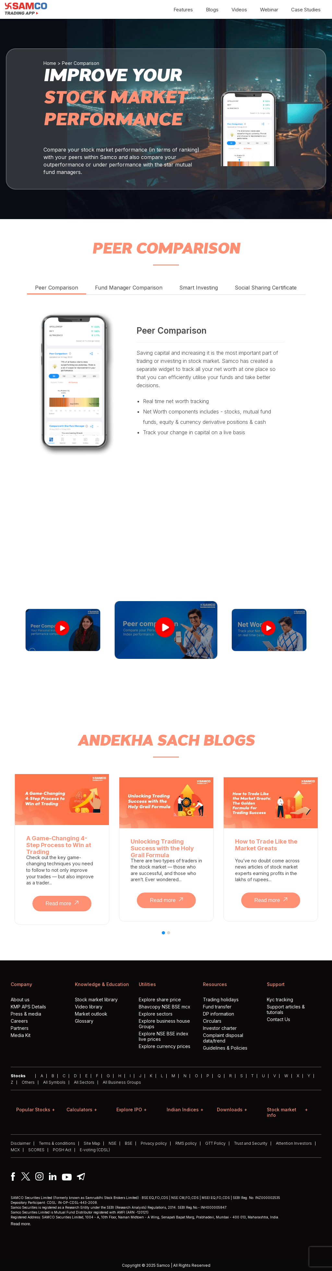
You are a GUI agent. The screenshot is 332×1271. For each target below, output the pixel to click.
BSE (128, 1143)
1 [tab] (164, 936)
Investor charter (220, 1028)
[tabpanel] (62, 849)
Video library (88, 1006)
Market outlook (91, 1014)
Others (28, 1082)
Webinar (269, 9)
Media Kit (20, 1035)
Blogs (212, 9)
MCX (15, 1150)
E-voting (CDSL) (95, 1150)
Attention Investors (294, 1143)
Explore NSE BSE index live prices (163, 1036)
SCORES (36, 1150)
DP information (218, 1014)
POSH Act (62, 1150)
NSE (112, 1143)
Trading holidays (221, 999)
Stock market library (96, 999)
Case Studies (306, 9)
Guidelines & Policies (225, 1048)
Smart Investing (198, 287)
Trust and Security (250, 1143)
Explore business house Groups (164, 1023)
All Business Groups (122, 1082)
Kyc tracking (280, 999)
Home (49, 63)
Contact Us (278, 1019)
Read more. (21, 1224)
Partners (20, 1028)
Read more (61, 903)
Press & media (26, 1014)
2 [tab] (169, 936)
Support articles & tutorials (286, 1009)
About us (20, 999)
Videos (239, 9)
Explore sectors (155, 1014)
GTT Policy (215, 1143)
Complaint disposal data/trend (223, 1037)
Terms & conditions (57, 1143)
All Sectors (84, 1082)
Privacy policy (154, 1143)
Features (183, 9)
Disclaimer (20, 1143)
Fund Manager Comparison (128, 287)
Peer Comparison (56, 287)
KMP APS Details (28, 1006)
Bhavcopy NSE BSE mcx (164, 1006)
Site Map (92, 1143)
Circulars (212, 1021)
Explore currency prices (164, 1046)
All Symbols (54, 1082)
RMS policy (186, 1143)
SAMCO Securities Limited (31, 1198)
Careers (19, 1021)
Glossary (84, 1021)
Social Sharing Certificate (266, 287)
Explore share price (160, 999)
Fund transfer (217, 1006)
